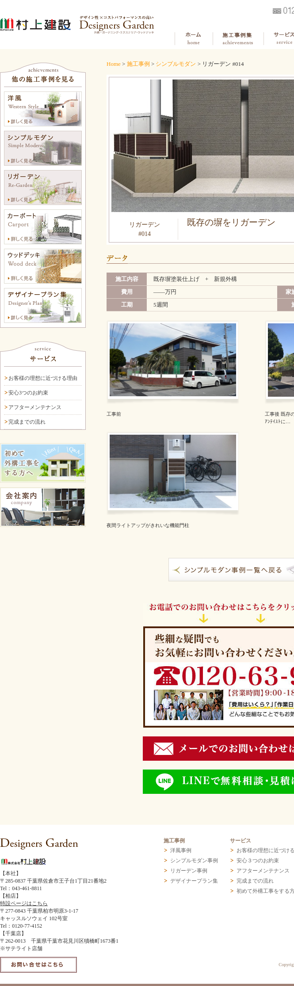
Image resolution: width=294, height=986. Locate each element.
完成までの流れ (27, 422)
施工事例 (138, 64)
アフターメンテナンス (34, 407)
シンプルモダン (176, 64)
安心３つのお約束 (258, 860)
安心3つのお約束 (28, 393)
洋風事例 (180, 850)
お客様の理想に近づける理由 (42, 378)
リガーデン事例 (188, 871)
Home (114, 64)
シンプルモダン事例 (194, 860)
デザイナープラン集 (194, 881)
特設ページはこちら (24, 903)
